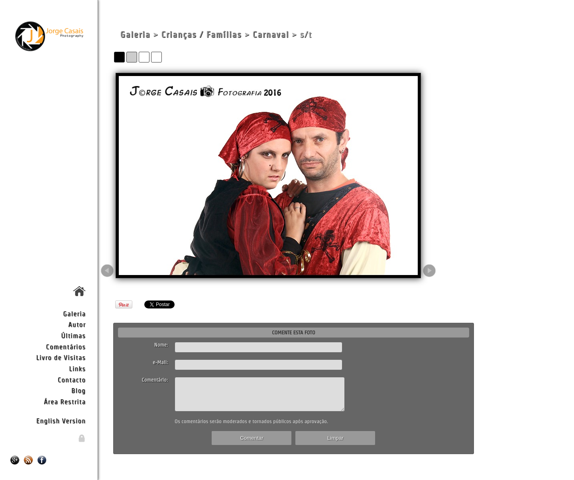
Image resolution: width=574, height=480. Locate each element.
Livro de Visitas (60, 357)
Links (77, 368)
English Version (61, 420)
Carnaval (271, 34)
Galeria (74, 313)
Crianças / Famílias (201, 34)
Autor (77, 324)
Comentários (66, 346)
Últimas (73, 335)
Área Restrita (65, 401)
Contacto (71, 379)
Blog (78, 390)
